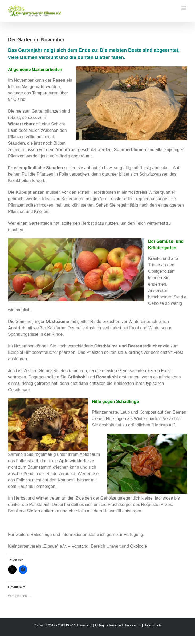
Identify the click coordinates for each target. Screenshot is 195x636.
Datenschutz (152, 625)
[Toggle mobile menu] (184, 8)
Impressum (133, 625)
